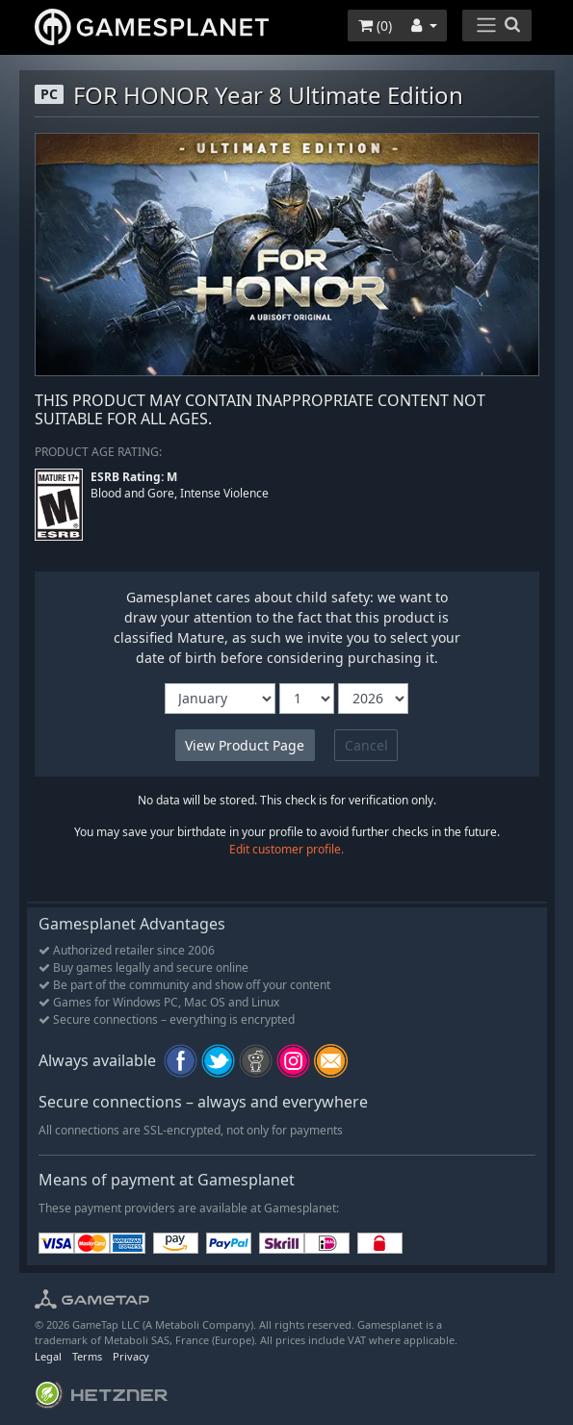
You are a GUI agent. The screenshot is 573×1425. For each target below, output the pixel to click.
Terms (87, 1356)
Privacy (131, 1356)
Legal (48, 1356)
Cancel (366, 745)
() (375, 25)
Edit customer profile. (286, 849)
